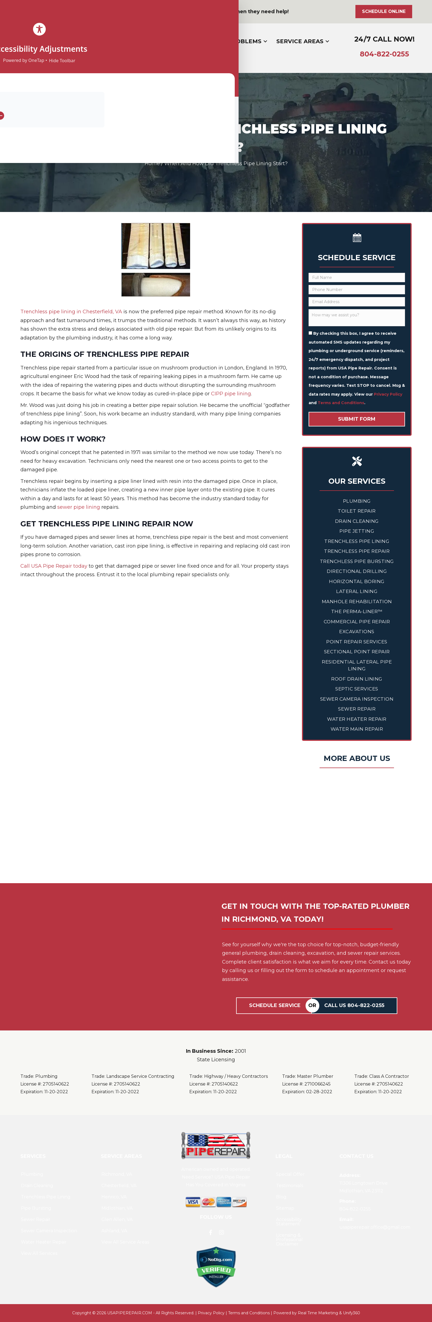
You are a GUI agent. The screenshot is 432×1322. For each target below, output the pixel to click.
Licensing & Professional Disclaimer (289, 1240)
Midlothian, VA (117, 1208)
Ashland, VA (114, 1230)
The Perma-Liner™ (357, 611)
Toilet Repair (357, 511)
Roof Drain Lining (356, 679)
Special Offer (290, 1174)
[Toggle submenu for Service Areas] (327, 41)
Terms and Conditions (341, 402)
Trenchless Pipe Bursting (357, 561)
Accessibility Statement (289, 1221)
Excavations (356, 631)
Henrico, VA (113, 1196)
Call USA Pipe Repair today (53, 566)
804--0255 (384, 54)
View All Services (39, 1253)
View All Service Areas (125, 1242)
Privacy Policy (388, 394)
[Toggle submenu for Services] (186, 41)
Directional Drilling (357, 571)
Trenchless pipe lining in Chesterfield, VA (71, 312)
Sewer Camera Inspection (357, 699)
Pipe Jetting (356, 531)
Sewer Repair (357, 709)
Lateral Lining (356, 591)
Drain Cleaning (357, 521)
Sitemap (285, 1208)
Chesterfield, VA (118, 1185)
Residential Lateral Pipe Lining (357, 665)
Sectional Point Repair (357, 651)
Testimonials (289, 1185)
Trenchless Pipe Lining (356, 541)
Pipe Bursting (36, 1208)
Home (152, 164)
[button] (14, 11)
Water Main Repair (357, 729)
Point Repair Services (356, 641)
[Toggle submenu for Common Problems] (265, 41)
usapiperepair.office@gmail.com (374, 1227)
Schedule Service (275, 1005)
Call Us (354, 1005)
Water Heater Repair (357, 719)
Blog (281, 1196)
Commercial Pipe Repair (357, 621)
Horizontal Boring (357, 581)
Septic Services (356, 689)
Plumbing (357, 501)
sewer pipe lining (78, 507)
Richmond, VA (116, 1174)
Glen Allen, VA (117, 1219)
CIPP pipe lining (231, 394)
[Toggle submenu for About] (142, 41)
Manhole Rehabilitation (357, 601)
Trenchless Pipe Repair (357, 551)
